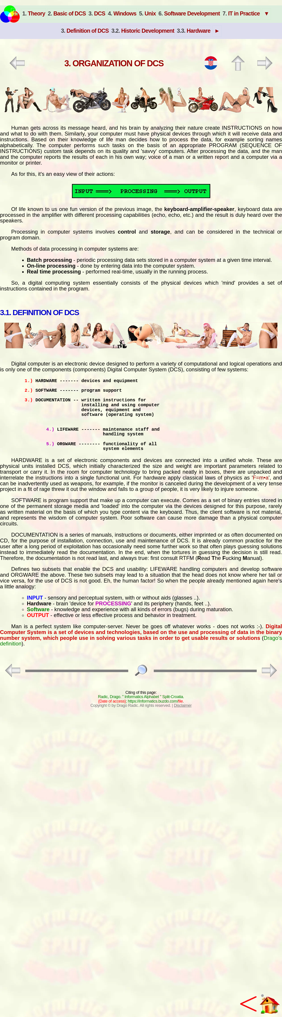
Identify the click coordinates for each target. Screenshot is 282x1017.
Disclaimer (183, 705)
